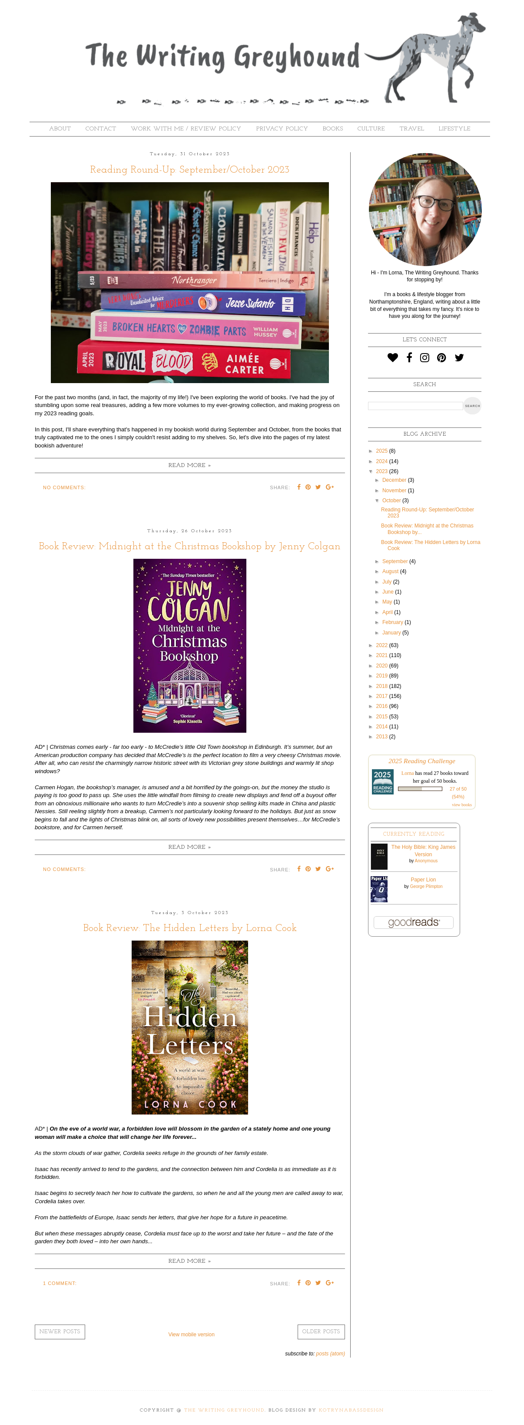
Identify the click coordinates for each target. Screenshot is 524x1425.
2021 (382, 655)
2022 (382, 645)
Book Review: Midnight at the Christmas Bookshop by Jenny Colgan (190, 546)
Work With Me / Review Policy (186, 129)
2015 (382, 717)
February (393, 622)
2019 (382, 676)
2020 (382, 666)
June (388, 592)
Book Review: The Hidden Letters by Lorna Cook (190, 928)
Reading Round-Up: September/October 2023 (189, 170)
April (388, 612)
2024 (382, 461)
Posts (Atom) (330, 1354)
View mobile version (191, 1335)
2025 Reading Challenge (421, 760)
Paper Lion (423, 880)
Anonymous (426, 860)
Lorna (407, 773)
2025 (382, 451)
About (60, 129)
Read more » (190, 465)
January (392, 633)
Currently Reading (413, 834)
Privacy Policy (282, 129)
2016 (382, 706)
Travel (412, 129)
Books (333, 129)
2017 (382, 696)
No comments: (64, 487)
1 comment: (60, 1283)
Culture (371, 129)
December (395, 480)
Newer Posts (60, 1332)
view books (462, 804)
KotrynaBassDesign (351, 1410)
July (387, 582)
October (392, 500)
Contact (101, 129)
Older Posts (321, 1332)
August (391, 571)
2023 (382, 471)
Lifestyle (455, 129)
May (388, 602)
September (395, 561)
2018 (382, 686)
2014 (382, 727)
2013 (382, 737)
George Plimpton (426, 886)
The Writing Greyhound (224, 1410)
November (395, 490)
